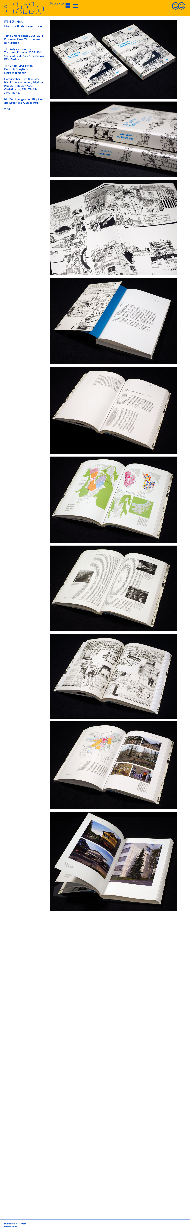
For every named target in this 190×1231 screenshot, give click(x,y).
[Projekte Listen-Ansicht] (76, 8)
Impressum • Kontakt (15, 1224)
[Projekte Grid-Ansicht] (68, 8)
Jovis (7, 93)
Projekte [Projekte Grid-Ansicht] (57, 3)
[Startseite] (24, 13)
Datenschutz (10, 1227)
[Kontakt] (178, 9)
